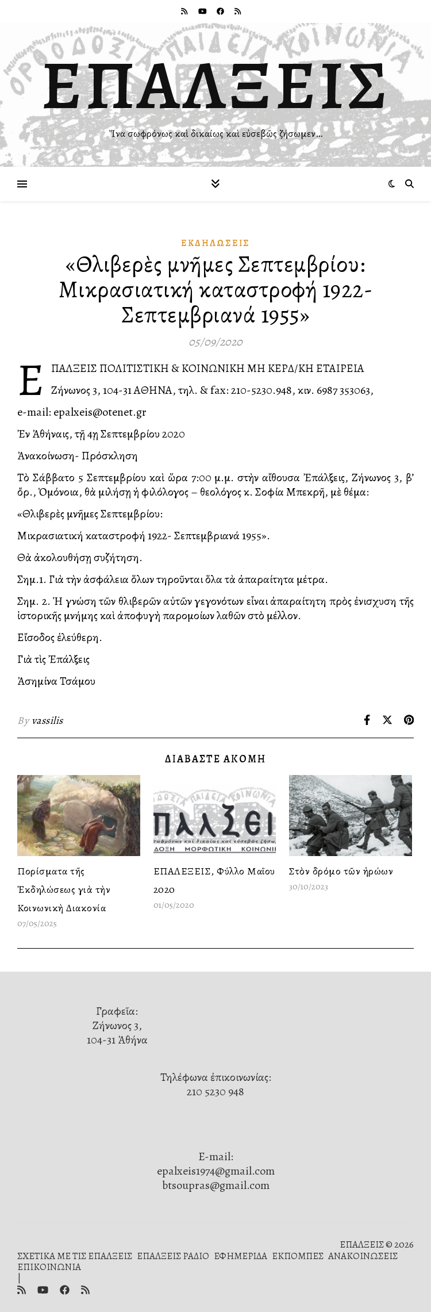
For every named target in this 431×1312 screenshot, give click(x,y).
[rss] (185, 11)
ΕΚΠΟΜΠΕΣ (298, 1256)
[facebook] (221, 11)
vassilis (47, 720)
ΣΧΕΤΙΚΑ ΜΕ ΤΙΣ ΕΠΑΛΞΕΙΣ (74, 1256)
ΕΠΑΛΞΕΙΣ (216, 85)
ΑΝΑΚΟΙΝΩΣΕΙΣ (363, 1256)
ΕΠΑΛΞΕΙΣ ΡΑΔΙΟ (173, 1256)
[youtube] (203, 11)
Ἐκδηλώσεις (215, 243)
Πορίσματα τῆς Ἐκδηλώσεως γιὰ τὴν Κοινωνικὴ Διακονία (63, 889)
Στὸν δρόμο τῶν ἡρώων (341, 871)
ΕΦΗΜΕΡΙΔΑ (240, 1256)
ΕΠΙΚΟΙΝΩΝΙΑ (49, 1266)
